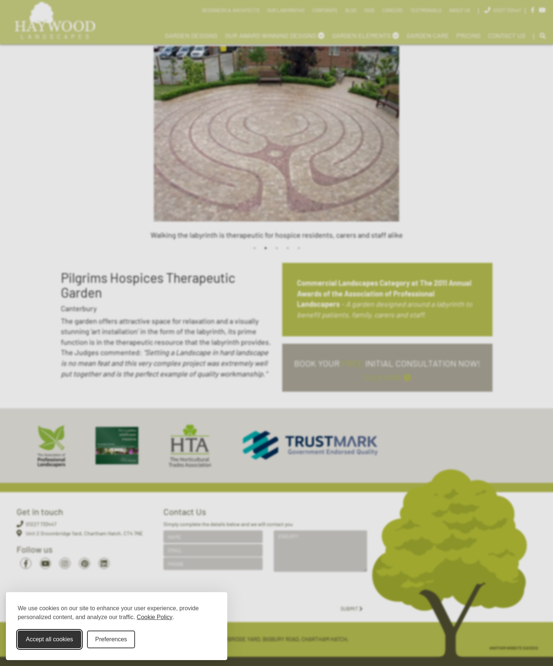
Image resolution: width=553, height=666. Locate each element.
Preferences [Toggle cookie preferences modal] (111, 639)
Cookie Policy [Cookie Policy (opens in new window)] (155, 617)
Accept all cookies (49, 639)
